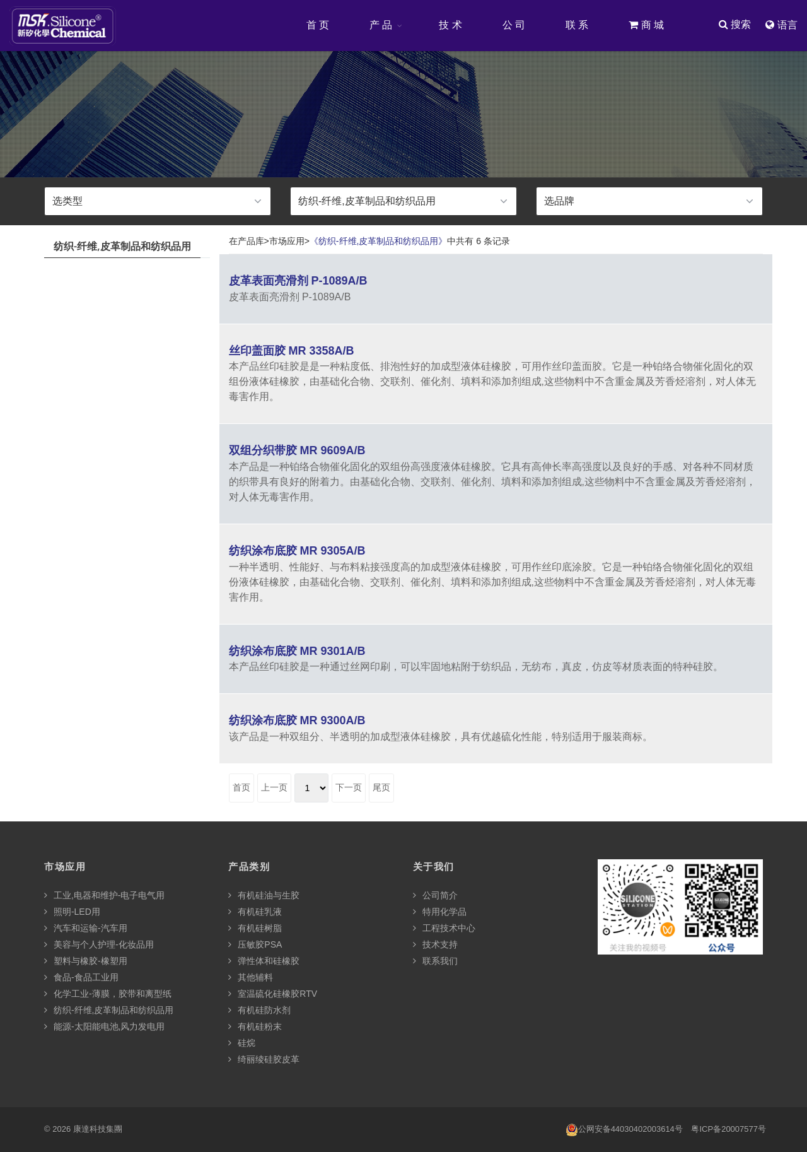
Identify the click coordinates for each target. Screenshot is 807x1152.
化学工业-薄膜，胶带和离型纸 (107, 994)
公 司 (513, 25)
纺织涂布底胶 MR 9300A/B (297, 721)
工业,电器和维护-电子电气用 (104, 896)
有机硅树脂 (255, 929)
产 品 (380, 25)
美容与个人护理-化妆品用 (99, 945)
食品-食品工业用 (81, 978)
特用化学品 (440, 912)
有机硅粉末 (255, 1027)
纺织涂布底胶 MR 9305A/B (297, 551)
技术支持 (435, 945)
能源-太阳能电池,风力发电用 (104, 1027)
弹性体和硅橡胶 (263, 961)
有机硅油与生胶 (263, 896)
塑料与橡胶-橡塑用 (85, 961)
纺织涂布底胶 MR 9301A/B (297, 651)
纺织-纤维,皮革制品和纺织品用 (108, 1011)
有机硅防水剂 (259, 1011)
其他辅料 (250, 978)
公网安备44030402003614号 (624, 1130)
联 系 (576, 25)
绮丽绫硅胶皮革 (263, 1060)
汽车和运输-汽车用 (85, 929)
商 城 (645, 25)
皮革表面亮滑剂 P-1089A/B (298, 281)
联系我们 (435, 961)
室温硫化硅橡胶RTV (272, 994)
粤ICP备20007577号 (728, 1129)
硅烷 (241, 1043)
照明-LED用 (72, 912)
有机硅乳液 (255, 912)
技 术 (449, 25)
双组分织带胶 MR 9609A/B (297, 451)
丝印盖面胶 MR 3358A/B (291, 351)
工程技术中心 (444, 929)
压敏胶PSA (255, 945)
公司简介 (435, 896)
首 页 (317, 25)
